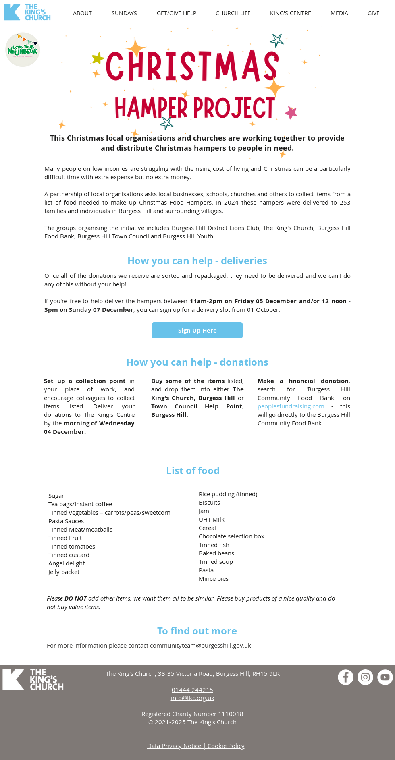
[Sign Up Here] (197, 330)
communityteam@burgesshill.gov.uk (200, 645)
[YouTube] (385, 677)
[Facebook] (345, 677)
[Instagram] (365, 677)
